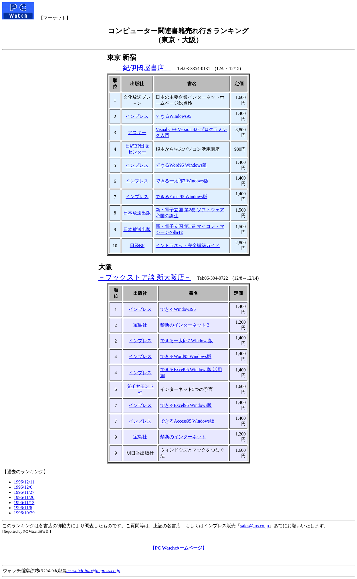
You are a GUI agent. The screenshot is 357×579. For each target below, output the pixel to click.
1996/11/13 (24, 502)
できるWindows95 (173, 116)
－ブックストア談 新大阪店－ (144, 277)
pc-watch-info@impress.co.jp (93, 570)
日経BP (137, 245)
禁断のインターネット (183, 436)
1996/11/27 (24, 492)
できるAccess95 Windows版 (187, 421)
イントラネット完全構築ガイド (188, 245)
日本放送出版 (137, 212)
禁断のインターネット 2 (184, 325)
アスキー (137, 132)
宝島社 (140, 325)
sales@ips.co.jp (254, 525)
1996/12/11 (24, 481)
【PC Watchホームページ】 (178, 548)
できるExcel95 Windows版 (181, 196)
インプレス (137, 116)
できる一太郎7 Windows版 (182, 180)
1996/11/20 (24, 497)
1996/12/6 (23, 487)
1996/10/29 (24, 512)
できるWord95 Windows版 (181, 165)
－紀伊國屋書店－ (143, 67)
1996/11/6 (23, 507)
